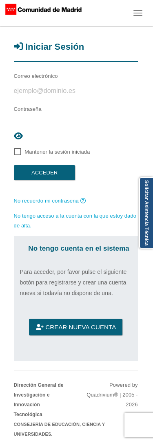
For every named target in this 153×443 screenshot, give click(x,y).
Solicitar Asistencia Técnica (146, 213)
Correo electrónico (36, 76)
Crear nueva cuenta (76, 327)
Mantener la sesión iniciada (57, 152)
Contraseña (28, 109)
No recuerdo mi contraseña (50, 201)
